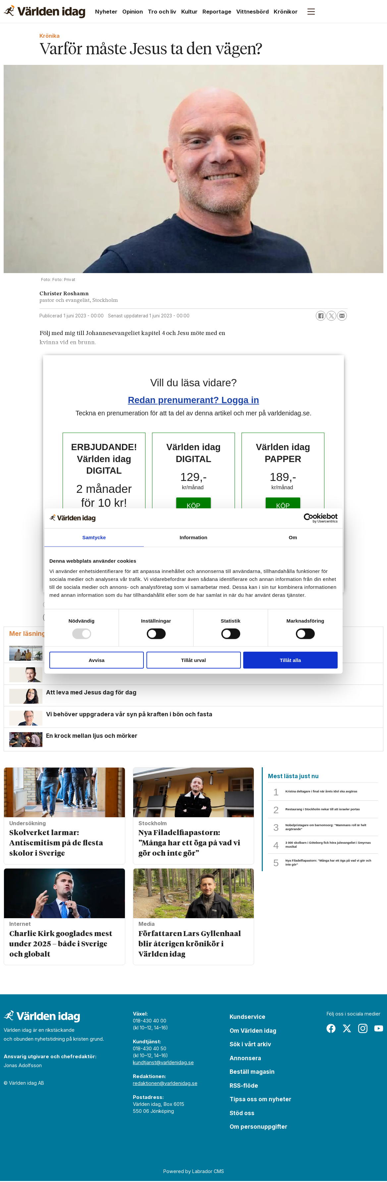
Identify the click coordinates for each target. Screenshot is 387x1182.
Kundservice (247, 1018)
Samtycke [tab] (94, 537)
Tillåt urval (193, 660)
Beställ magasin (252, 1072)
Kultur (189, 11)
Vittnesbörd (252, 11)
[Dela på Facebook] (321, 316)
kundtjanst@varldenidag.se (163, 1063)
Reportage (216, 11)
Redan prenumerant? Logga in (193, 400)
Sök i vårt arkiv (250, 1045)
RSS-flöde (244, 1086)
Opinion (132, 11)
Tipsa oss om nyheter (260, 1100)
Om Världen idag (253, 1031)
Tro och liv (162, 11)
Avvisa (97, 660)
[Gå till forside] (44, 11)
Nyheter (106, 11)
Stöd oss (242, 1114)
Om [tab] (293, 537)
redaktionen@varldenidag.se (165, 1084)
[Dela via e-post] (342, 316)
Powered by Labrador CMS (193, 1172)
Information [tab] (193, 537)
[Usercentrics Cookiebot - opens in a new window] (309, 518)
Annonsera (245, 1059)
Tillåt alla (290, 660)
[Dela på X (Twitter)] (331, 316)
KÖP (193, 505)
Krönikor (286, 11)
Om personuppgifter (258, 1127)
